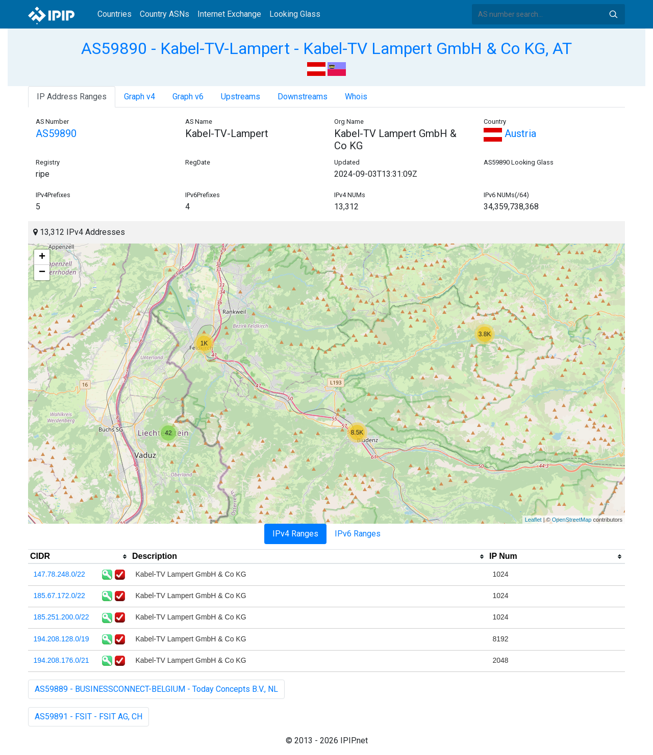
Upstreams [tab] (240, 96)
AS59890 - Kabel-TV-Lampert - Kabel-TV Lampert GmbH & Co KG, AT (326, 48)
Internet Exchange (229, 14)
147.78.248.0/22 (59, 574)
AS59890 (56, 133)
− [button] (42, 272)
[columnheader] (79, 557)
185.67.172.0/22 (59, 595)
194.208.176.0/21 (61, 660)
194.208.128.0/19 (61, 639)
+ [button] (42, 257)
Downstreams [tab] (303, 96)
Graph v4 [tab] (139, 96)
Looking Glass (294, 14)
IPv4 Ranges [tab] (295, 533)
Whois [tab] (356, 96)
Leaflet (533, 520)
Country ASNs (164, 14)
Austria (510, 133)
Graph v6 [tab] (188, 96)
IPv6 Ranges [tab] (358, 533)
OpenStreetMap (572, 520)
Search (613, 14)
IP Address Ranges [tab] (72, 96)
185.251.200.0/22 (61, 617)
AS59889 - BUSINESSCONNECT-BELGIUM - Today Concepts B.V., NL (156, 689)
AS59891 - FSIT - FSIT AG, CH (88, 716)
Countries (114, 14)
